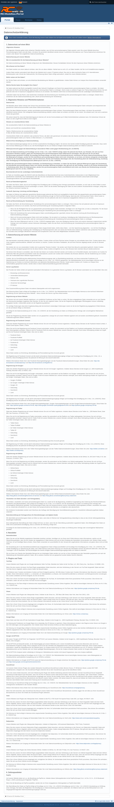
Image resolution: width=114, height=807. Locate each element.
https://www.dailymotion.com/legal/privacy (88, 743)
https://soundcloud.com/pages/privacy (73, 688)
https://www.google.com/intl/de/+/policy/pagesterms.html (52, 405)
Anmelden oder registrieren (9, 2)
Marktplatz (28, 20)
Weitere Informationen (94, 37)
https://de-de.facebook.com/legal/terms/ (40, 362)
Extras (39, 20)
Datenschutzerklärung (8, 801)
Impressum (19, 801)
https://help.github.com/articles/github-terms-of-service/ (22, 495)
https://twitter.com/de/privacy (14, 450)
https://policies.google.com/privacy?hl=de (84, 405)
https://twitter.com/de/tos (97, 449)
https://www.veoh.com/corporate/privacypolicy (85, 718)
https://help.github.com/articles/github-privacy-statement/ (59, 495)
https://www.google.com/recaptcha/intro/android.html (24, 662)
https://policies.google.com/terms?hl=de (22, 405)
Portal (7, 20)
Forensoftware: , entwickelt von (57, 804)
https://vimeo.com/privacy (80, 614)
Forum (18, 20)
